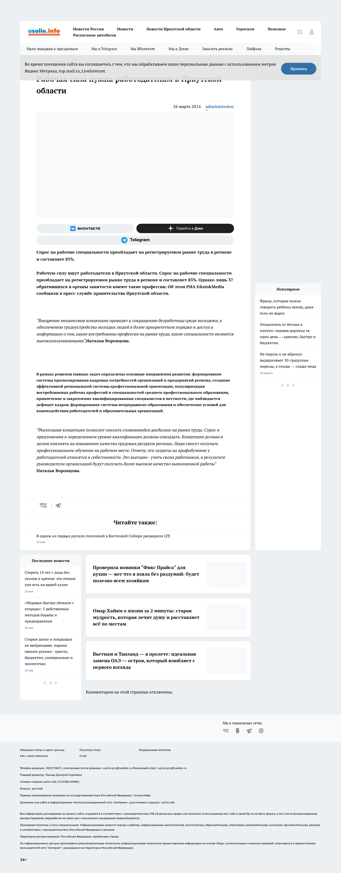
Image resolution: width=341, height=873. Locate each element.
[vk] (44, 505)
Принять (298, 68)
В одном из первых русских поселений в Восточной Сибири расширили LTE (135, 539)
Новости (125, 29)
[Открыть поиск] (300, 32)
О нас (83, 755)
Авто (218, 29)
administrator (220, 106)
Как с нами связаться (34, 755)
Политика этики (90, 750)
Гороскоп (245, 29)
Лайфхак (254, 49)
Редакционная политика (155, 750)
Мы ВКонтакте (143, 49)
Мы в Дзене (179, 49)
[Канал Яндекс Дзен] (185, 228)
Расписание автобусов (94, 35)
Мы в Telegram (104, 49)
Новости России (88, 29)
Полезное (277, 29)
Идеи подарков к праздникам (52, 49)
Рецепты (282, 49)
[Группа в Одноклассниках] (237, 730)
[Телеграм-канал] (135, 240)
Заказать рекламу (217, 49)
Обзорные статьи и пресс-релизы (42, 750)
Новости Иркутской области (174, 29)
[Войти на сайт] (311, 32)
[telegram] (59, 505)
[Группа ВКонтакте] (85, 228)
